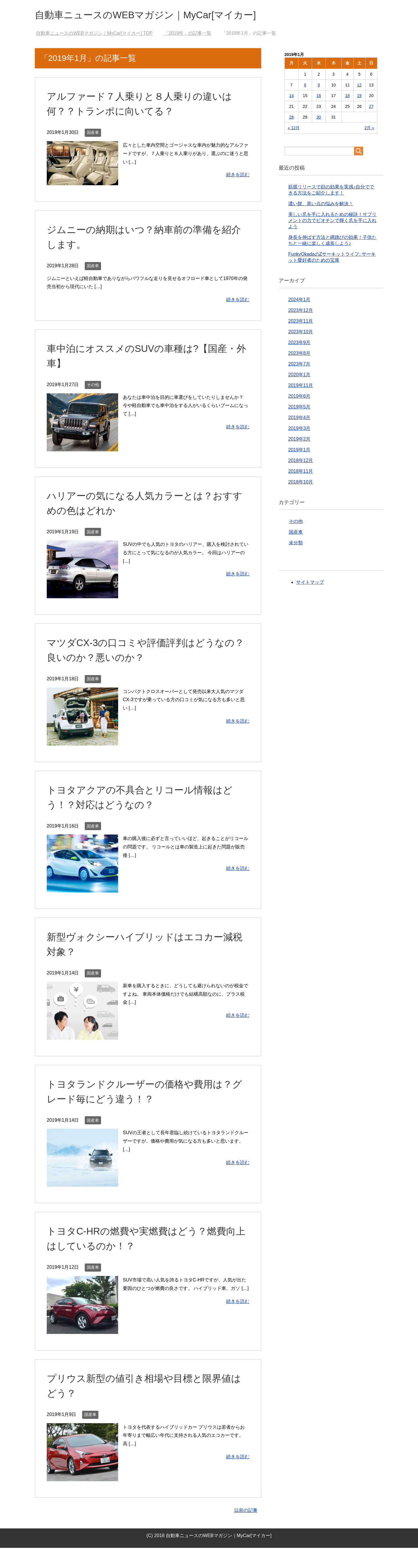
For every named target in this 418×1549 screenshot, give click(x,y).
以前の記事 (245, 1511)
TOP (94, 34)
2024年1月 (299, 300)
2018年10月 (300, 483)
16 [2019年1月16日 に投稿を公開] (318, 96)
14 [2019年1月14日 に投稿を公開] (291, 96)
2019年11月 (300, 386)
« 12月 (294, 129)
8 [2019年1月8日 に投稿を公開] (305, 86)
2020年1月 (299, 375)
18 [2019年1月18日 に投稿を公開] (347, 96)
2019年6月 (299, 397)
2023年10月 (300, 332)
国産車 (93, 133)
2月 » (369, 129)
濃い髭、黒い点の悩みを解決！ (320, 204)
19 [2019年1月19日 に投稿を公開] (359, 96)
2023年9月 (299, 343)
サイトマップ (310, 583)
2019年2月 (299, 440)
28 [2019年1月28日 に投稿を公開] (291, 118)
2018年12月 (300, 461)
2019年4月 (299, 418)
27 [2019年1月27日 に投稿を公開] (371, 107)
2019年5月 (299, 408)
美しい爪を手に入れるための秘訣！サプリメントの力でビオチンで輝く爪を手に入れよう (332, 221)
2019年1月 (299, 450)
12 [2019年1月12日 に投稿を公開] (359, 86)
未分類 (296, 543)
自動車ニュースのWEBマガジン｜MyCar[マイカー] (155, 15)
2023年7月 (299, 365)
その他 (93, 385)
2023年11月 (300, 322)
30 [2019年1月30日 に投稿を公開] (318, 118)
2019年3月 (299, 429)
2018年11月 (300, 472)
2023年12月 (300, 311)
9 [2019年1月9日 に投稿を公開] (319, 86)
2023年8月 (299, 354)
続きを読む (237, 175)
